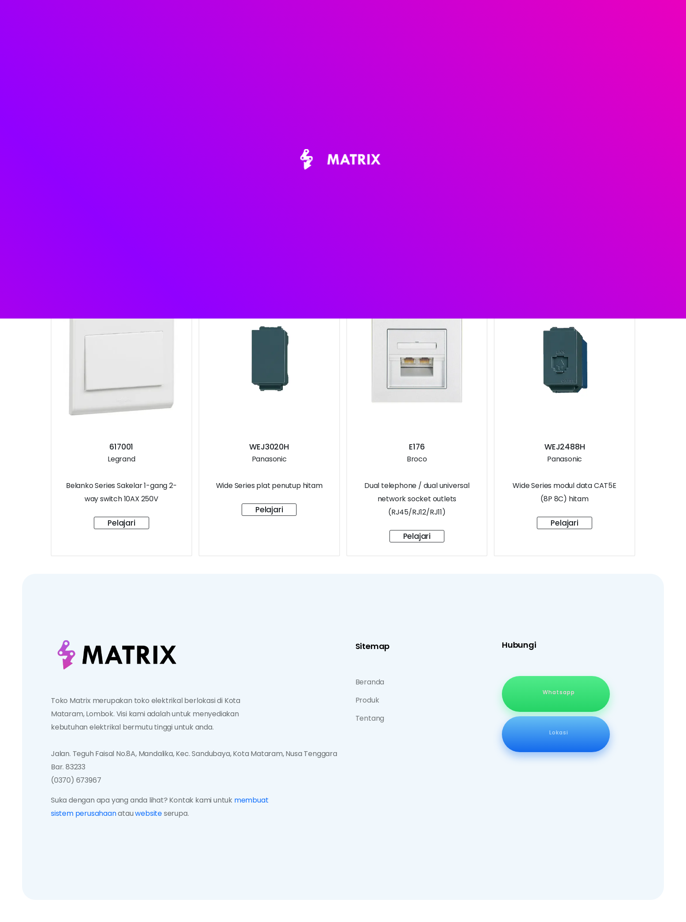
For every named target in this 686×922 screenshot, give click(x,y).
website (148, 813)
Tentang (370, 718)
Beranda (370, 682)
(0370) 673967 (76, 780)
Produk (367, 700)
